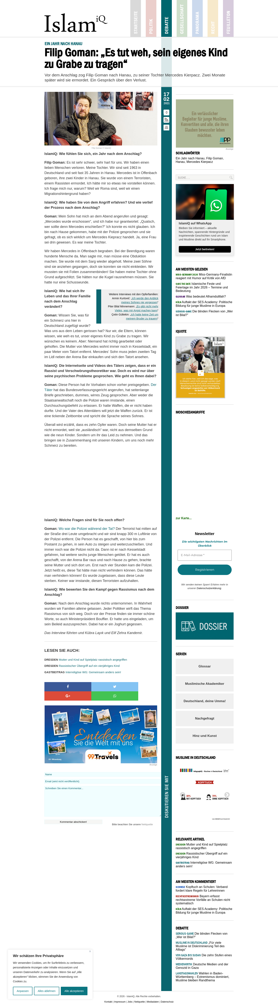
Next (226, 794)
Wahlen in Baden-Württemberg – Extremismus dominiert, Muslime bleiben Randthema (202, 977)
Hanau (180, 161)
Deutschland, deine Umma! (205, 701)
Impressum (119, 1001)
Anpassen (23, 991)
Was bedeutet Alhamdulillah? (201, 296)
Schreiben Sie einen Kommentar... (102, 792)
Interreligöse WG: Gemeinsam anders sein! (82, 672)
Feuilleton (228, 18)
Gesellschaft (182, 18)
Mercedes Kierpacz (199, 161)
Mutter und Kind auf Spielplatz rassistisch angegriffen (85, 659)
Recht (213, 18)
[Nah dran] (90, 951)
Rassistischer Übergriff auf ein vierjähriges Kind (82, 665)
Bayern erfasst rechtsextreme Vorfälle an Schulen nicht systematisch (203, 900)
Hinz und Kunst (205, 736)
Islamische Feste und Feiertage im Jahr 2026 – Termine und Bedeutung (202, 287)
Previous (181, 794)
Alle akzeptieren (74, 991)
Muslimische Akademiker (204, 684)
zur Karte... (184, 518)
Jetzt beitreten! (204, 249)
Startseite (135, 18)
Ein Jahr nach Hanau (190, 158)
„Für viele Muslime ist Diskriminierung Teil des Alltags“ (200, 946)
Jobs (129, 1001)
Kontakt (108, 1001)
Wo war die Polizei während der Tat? (86, 529)
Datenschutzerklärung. (209, 588)
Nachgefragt (204, 718)
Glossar (204, 666)
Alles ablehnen (46, 991)
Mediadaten (153, 1001)
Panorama (197, 18)
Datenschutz (167, 1001)
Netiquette (147, 815)
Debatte (166, 18)
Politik (151, 18)
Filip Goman (214, 158)
